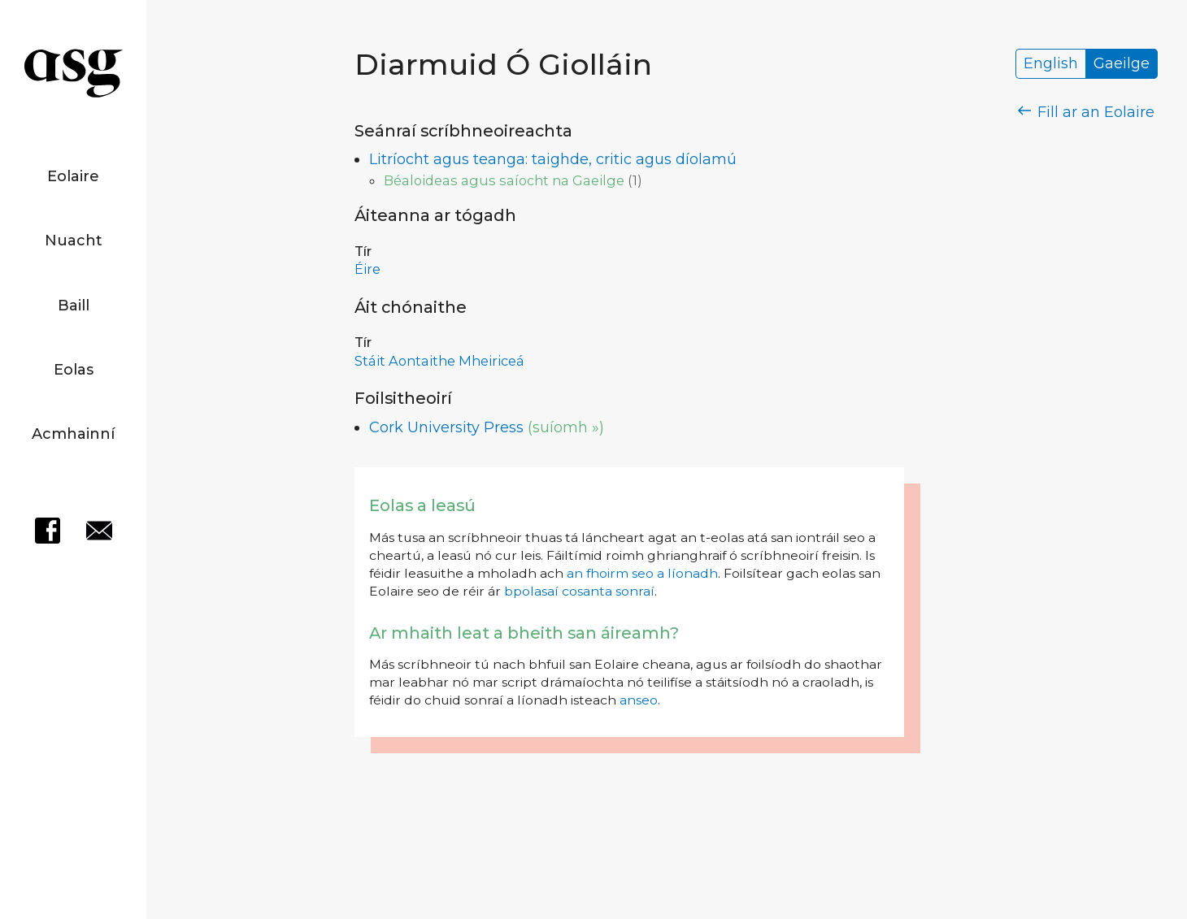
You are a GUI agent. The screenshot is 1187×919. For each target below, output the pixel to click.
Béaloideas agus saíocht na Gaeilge (504, 180)
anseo (639, 700)
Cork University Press (446, 427)
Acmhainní (73, 434)
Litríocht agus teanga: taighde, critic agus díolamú (553, 159)
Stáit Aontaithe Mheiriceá (439, 361)
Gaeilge (1122, 64)
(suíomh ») (566, 427)
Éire (367, 269)
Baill (73, 305)
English (1051, 64)
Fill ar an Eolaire (1086, 112)
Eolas (73, 370)
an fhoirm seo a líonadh (642, 573)
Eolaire (73, 176)
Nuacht (73, 240)
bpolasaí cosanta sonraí (579, 591)
